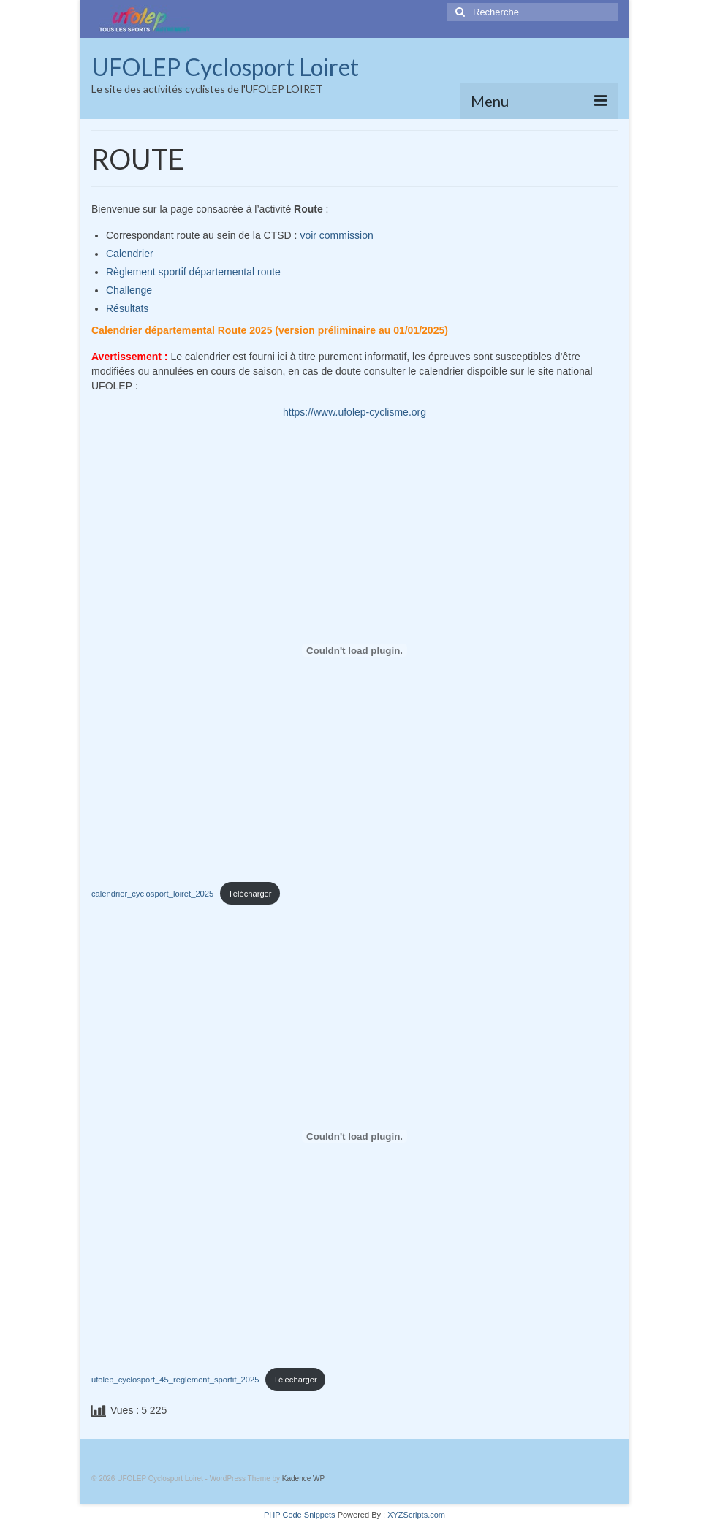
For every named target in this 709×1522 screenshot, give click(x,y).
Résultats (127, 308)
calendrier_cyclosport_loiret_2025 (152, 893)
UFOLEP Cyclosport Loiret (225, 67)
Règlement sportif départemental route (193, 272)
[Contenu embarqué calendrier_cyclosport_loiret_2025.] (354, 650)
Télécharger (250, 893)
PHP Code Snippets (299, 1514)
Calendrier (129, 253)
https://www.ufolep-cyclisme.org (354, 412)
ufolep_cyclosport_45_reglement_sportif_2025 (175, 1379)
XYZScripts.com (416, 1514)
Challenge (129, 290)
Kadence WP (303, 1479)
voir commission (336, 235)
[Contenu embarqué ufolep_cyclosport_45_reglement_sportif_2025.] (354, 1136)
